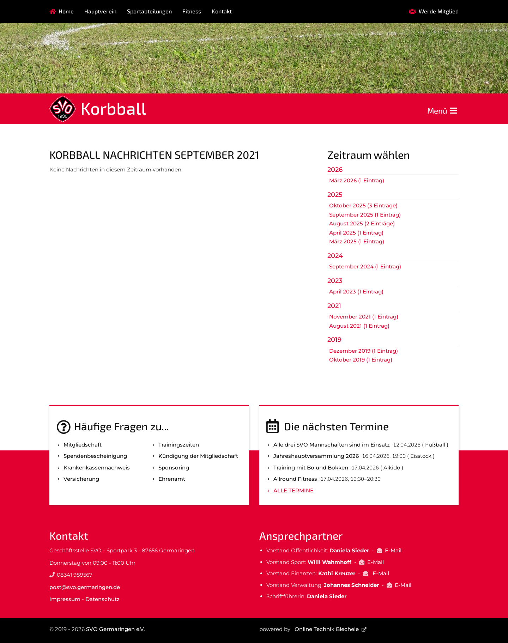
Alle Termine (293, 490)
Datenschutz (102, 599)
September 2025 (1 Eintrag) (365, 214)
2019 (334, 340)
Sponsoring (173, 467)
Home (66, 11)
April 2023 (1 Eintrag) (356, 291)
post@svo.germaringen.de (84, 587)
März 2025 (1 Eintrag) (356, 241)
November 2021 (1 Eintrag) (363, 316)
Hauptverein (100, 11)
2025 (334, 195)
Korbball (113, 108)
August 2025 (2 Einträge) (362, 223)
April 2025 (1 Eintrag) (356, 232)
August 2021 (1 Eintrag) (359, 325)
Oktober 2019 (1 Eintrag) (360, 359)
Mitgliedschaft (83, 444)
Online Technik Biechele (327, 629)
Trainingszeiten (178, 444)
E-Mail (393, 550)
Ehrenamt (171, 478)
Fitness (191, 11)
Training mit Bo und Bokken (310, 467)
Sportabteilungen (149, 11)
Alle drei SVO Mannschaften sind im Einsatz (331, 444)
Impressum (64, 599)
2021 (334, 306)
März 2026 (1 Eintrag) (356, 180)
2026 (335, 170)
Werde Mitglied (439, 11)
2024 (335, 256)
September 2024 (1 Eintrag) (365, 266)
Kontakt (222, 11)
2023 (334, 281)
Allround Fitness (295, 478)
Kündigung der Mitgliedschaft (198, 456)
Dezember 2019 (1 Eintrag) (363, 350)
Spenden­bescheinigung (95, 456)
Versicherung (81, 478)
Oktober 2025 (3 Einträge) (363, 205)
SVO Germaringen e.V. (115, 629)
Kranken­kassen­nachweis (97, 467)
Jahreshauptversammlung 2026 (316, 456)
